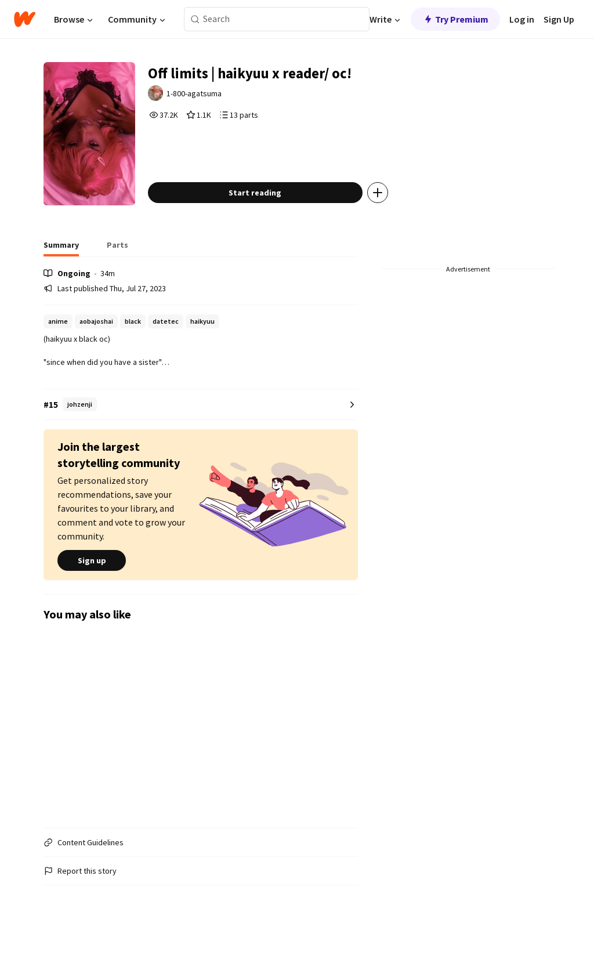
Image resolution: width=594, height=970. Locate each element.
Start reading (272, 217)
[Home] (24, 19)
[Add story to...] (395, 217)
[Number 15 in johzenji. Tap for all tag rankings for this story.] (201, 429)
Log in (521, 19)
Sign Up (559, 19)
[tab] (61, 273)
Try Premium (455, 19)
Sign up (91, 584)
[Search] (195, 19)
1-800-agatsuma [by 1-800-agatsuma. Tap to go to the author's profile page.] (213, 97)
